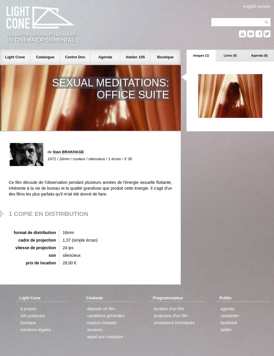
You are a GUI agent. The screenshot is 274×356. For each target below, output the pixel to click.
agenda (227, 308)
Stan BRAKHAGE (68, 152)
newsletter (230, 315)
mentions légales (35, 329)
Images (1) (201, 55)
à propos (28, 308)
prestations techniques (174, 322)
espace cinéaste (102, 322)
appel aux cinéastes (105, 336)
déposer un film (101, 308)
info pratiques (32, 315)
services (94, 329)
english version (257, 6)
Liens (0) (230, 55)
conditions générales (105, 315)
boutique (28, 322)
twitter (226, 329)
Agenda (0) (259, 55)
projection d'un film (171, 315)
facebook (229, 322)
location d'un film (169, 308)
